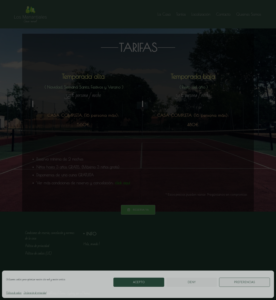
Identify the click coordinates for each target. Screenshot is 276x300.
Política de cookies (14, 293)
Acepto (139, 282)
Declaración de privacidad (35, 293)
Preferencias (244, 282)
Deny (192, 282)
